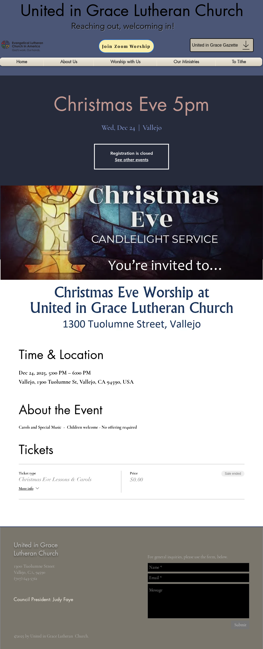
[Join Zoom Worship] (126, 46)
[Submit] (240, 625)
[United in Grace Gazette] (222, 45)
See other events (131, 159)
